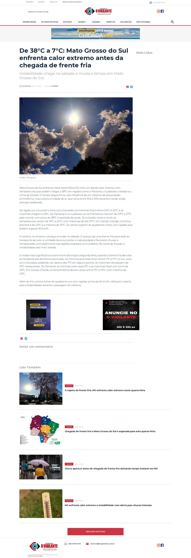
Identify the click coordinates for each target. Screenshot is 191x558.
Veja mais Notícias (95, 531)
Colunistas (126, 22)
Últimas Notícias (49, 22)
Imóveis (41, 2)
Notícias (29, 2)
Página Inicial (29, 22)
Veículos (53, 2)
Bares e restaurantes (72, 2)
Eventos (111, 22)
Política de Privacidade (35, 556)
